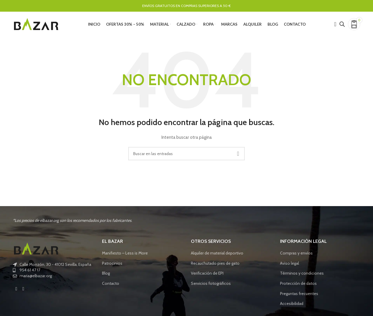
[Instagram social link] (23, 290)
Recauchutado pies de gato (215, 264)
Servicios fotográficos (211, 284)
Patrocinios (112, 264)
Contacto (110, 284)
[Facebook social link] (16, 290)
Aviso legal (289, 264)
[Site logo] (36, 24)
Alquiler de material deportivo (217, 254)
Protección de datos (298, 284)
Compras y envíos (296, 254)
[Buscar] (186, 155)
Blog (106, 274)
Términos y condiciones (302, 274)
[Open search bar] (342, 24)
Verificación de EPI (207, 274)
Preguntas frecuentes (299, 294)
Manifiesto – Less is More (125, 254)
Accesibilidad (291, 305)
